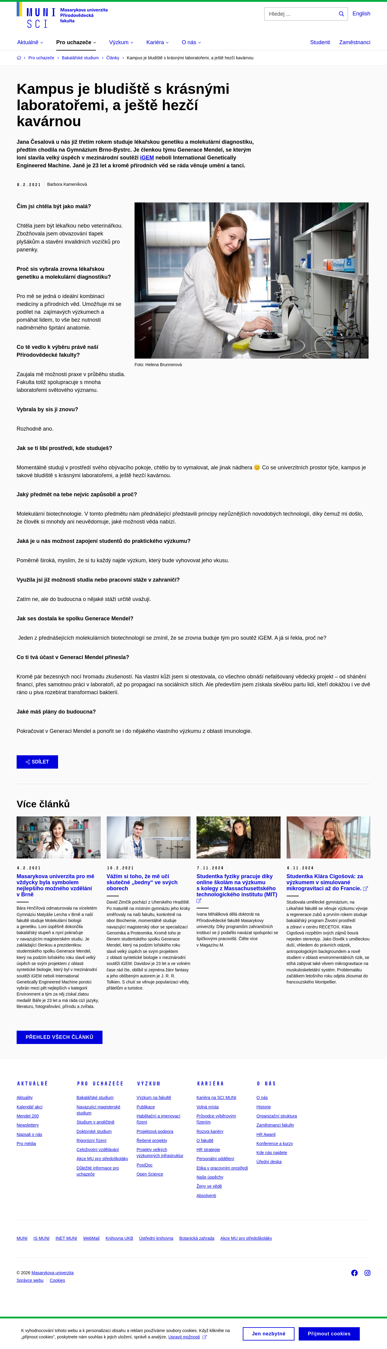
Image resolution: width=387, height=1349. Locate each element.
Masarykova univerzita (52, 1272)
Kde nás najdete (271, 1152)
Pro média (26, 1143)
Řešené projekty (152, 1140)
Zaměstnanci (354, 42)
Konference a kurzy (274, 1143)
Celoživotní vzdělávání (97, 1149)
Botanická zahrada (196, 1238)
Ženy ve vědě (209, 1186)
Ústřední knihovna (156, 1238)
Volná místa (208, 1106)
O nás (266, 1083)
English (361, 14)
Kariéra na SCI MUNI (216, 1097)
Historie (263, 1106)
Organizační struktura (276, 1116)
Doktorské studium (94, 1131)
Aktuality (25, 1097)
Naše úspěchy (210, 1177)
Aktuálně (32, 1083)
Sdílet (37, 761)
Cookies (57, 1280)
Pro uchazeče (100, 1083)
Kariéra (210, 1083)
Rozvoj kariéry (210, 1131)
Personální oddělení (215, 1158)
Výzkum (148, 1083)
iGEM (147, 158)
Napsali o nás (29, 1134)
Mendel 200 (28, 1116)
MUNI (22, 1238)
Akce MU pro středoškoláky (102, 1158)
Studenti (320, 42)
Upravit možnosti (187, 1338)
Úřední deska (268, 1161)
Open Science (150, 1174)
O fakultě (205, 1140)
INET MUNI (66, 1238)
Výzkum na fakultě (154, 1097)
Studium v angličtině (95, 1122)
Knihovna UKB (119, 1238)
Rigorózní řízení (91, 1140)
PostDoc (145, 1165)
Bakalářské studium (94, 1097)
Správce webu (30, 1280)
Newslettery (28, 1125)
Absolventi (206, 1195)
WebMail (91, 1238)
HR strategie (208, 1149)
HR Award (265, 1134)
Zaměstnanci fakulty (275, 1125)
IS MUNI (42, 1238)
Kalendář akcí (30, 1106)
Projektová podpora (155, 1131)
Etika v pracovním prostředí (222, 1168)
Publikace (146, 1106)
